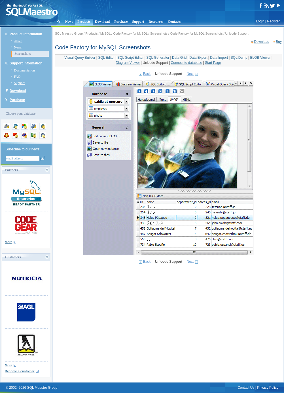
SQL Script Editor (130, 58)
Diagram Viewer (128, 63)
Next (190, 74)
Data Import (219, 58)
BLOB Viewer (260, 58)
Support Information (26, 63)
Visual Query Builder (79, 58)
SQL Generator (157, 58)
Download (102, 22)
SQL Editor (106, 58)
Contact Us (246, 388)
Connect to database (186, 63)
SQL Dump (239, 58)
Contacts (174, 22)
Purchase (121, 22)
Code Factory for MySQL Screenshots (196, 33)
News (69, 22)
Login (260, 21)
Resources (156, 22)
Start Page (213, 63)
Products (83, 22)
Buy (279, 42)
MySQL (105, 33)
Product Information (26, 34)
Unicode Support (155, 63)
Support (138, 22)
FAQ (17, 77)
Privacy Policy (267, 388)
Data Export (198, 58)
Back (147, 74)
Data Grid (179, 58)
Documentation (24, 70)
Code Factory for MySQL (130, 33)
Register (273, 21)
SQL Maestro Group (69, 33)
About (18, 41)
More (8, 242)
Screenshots (22, 54)
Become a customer (20, 371)
